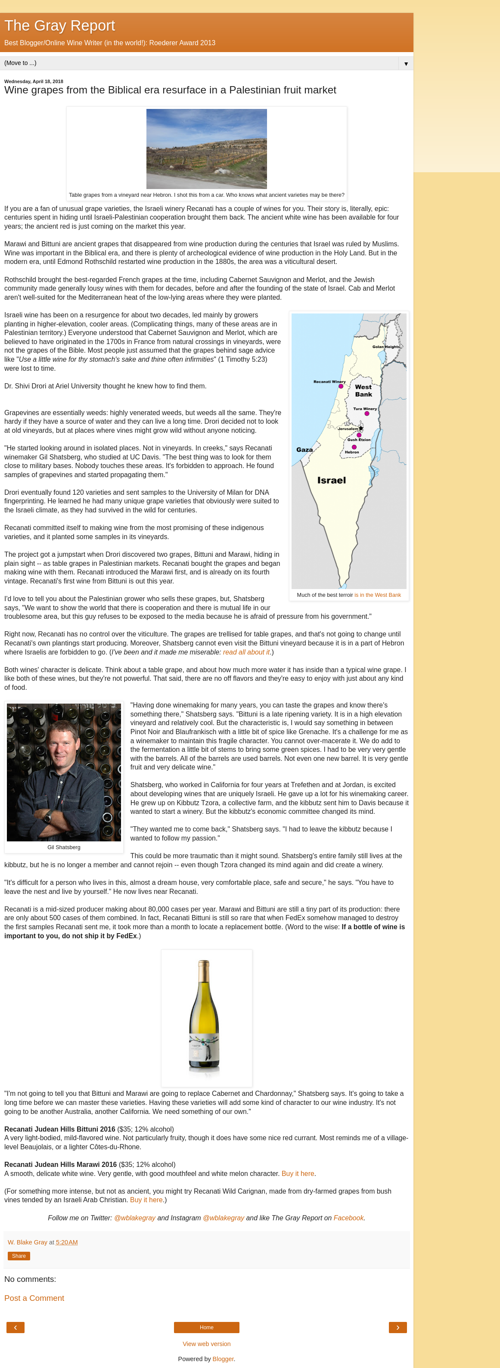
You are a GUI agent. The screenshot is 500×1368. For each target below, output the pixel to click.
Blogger (223, 1359)
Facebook (349, 1218)
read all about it (246, 652)
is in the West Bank (377, 595)
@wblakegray (134, 1218)
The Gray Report (59, 25)
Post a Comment (34, 1298)
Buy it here (298, 1173)
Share (19, 1256)
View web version (207, 1343)
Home (207, 1328)
